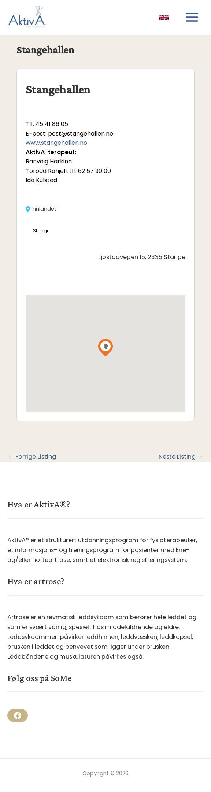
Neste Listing (181, 457)
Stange (41, 230)
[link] (164, 17)
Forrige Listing (32, 457)
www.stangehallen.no (56, 142)
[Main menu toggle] (192, 17)
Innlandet (41, 209)
